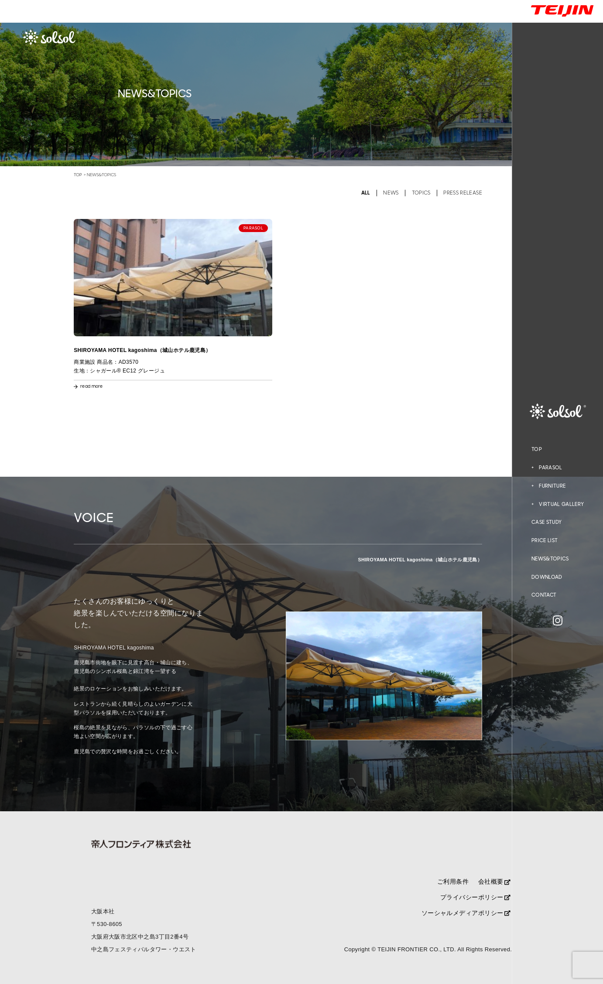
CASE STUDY (546, 522)
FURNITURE (552, 486)
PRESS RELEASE (462, 193)
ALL (365, 193)
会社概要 (494, 881)
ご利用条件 (453, 881)
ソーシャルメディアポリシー (466, 912)
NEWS (390, 193)
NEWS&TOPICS (550, 559)
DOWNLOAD (546, 577)
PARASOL (550, 468)
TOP (536, 449)
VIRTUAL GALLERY (561, 504)
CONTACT (543, 595)
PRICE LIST (544, 540)
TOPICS (421, 193)
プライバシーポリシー (475, 897)
